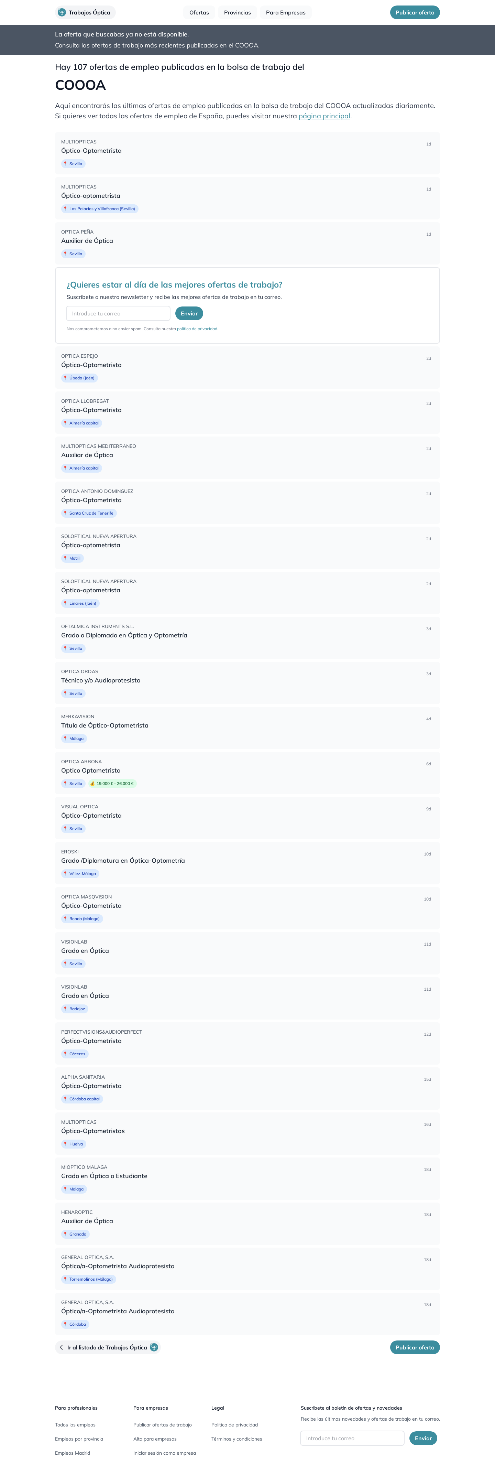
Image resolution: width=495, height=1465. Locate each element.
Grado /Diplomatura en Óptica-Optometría (123, 860)
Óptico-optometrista (90, 196)
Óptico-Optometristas (93, 1131)
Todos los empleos (75, 1425)
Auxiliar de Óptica (87, 241)
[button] (85, 12)
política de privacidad (197, 328)
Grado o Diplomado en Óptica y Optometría (124, 635)
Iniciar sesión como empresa (164, 1453)
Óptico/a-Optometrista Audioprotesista (118, 1266)
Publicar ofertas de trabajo (162, 1425)
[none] (247, 153)
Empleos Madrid (72, 1453)
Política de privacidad (234, 1425)
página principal (324, 115)
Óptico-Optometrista (91, 150)
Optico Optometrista (91, 770)
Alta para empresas (155, 1439)
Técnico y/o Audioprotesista (101, 680)
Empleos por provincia (79, 1439)
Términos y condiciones (236, 1439)
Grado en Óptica (85, 951)
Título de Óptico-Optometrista (104, 725)
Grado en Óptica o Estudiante (104, 1176)
